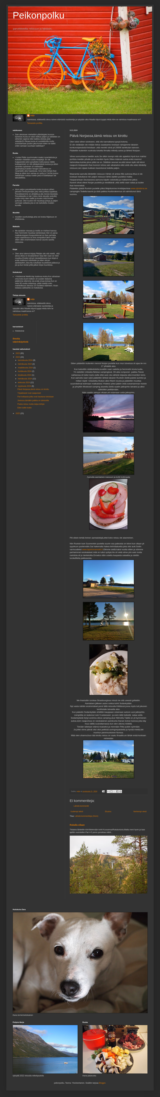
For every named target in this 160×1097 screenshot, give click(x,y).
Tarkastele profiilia (34, 123)
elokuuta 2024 (24, 382)
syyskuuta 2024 (25, 386)
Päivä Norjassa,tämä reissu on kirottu (33, 389)
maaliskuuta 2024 (25, 368)
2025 (18, 413)
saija (32, 115)
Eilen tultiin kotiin (24, 408)
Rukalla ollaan (77, 825)
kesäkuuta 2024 (25, 375)
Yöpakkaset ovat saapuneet (29, 393)
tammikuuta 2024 (25, 360)
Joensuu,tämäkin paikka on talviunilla (33, 400)
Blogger (102, 1083)
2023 (18, 353)
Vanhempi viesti (140, 811)
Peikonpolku (38, 15)
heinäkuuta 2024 (25, 379)
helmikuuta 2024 (25, 364)
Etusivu (108, 811)
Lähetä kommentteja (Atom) (86, 816)
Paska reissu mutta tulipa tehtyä (30, 404)
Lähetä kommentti (81, 806)
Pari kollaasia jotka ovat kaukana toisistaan (35, 397)
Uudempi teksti (76, 811)
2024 (18, 357)
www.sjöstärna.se (139, 188)
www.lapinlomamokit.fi (92, 549)
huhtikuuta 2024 (25, 371)
